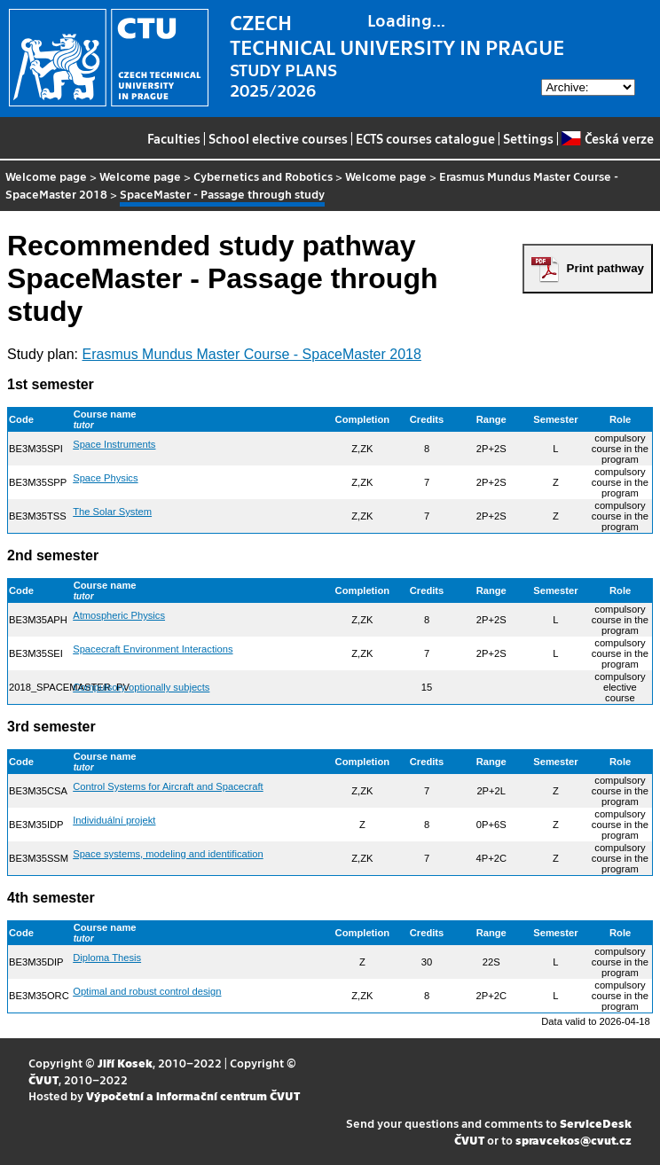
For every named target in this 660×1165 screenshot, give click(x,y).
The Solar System (112, 511)
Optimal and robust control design (147, 991)
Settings (528, 138)
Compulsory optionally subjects (141, 687)
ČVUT (43, 1079)
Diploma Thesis (107, 957)
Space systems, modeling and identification (168, 853)
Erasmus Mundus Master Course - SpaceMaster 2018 (251, 354)
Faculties (173, 138)
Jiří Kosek (125, 1062)
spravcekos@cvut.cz (573, 1139)
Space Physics (105, 478)
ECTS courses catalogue (425, 138)
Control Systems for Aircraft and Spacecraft (168, 786)
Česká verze (607, 138)
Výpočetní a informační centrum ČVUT (193, 1095)
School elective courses (278, 138)
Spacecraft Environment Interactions (152, 649)
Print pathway (605, 268)
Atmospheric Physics (119, 615)
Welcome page (46, 176)
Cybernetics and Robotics (263, 176)
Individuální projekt (114, 820)
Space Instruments (114, 444)
